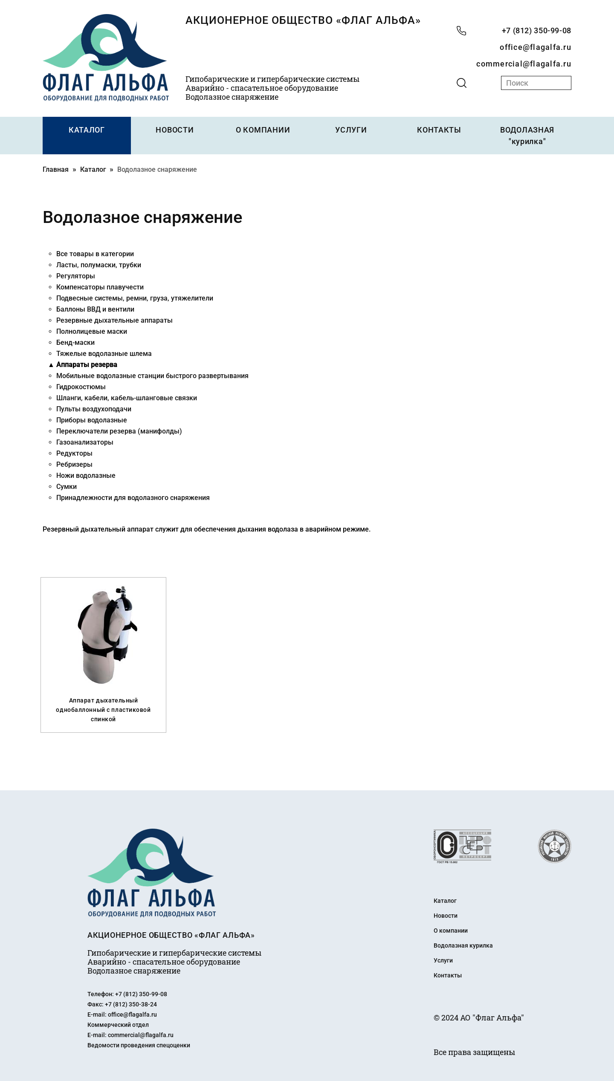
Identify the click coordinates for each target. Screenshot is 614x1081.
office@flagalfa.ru (535, 47)
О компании (451, 930)
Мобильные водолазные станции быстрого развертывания (152, 376)
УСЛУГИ (351, 129)
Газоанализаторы (84, 442)
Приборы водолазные (91, 420)
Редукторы (74, 453)
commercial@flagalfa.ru (523, 63)
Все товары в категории (95, 254)
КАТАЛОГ (87, 129)
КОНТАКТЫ (439, 129)
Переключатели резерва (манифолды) (119, 431)
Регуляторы (75, 276)
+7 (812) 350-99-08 (536, 30)
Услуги (443, 960)
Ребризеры (74, 464)
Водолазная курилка (463, 945)
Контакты (448, 975)
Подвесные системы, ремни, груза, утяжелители (134, 298)
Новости (446, 915)
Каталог (93, 169)
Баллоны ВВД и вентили (95, 309)
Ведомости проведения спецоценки (138, 1045)
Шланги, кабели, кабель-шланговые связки (126, 398)
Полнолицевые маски (91, 331)
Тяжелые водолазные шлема (104, 354)
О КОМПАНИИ (263, 129)
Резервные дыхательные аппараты (114, 320)
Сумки (66, 487)
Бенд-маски (75, 342)
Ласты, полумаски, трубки (98, 265)
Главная (56, 169)
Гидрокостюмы (81, 387)
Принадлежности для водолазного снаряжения (133, 498)
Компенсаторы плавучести (100, 287)
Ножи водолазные (86, 475)
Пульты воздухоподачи (93, 409)
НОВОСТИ (175, 129)
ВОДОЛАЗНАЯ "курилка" (527, 135)
